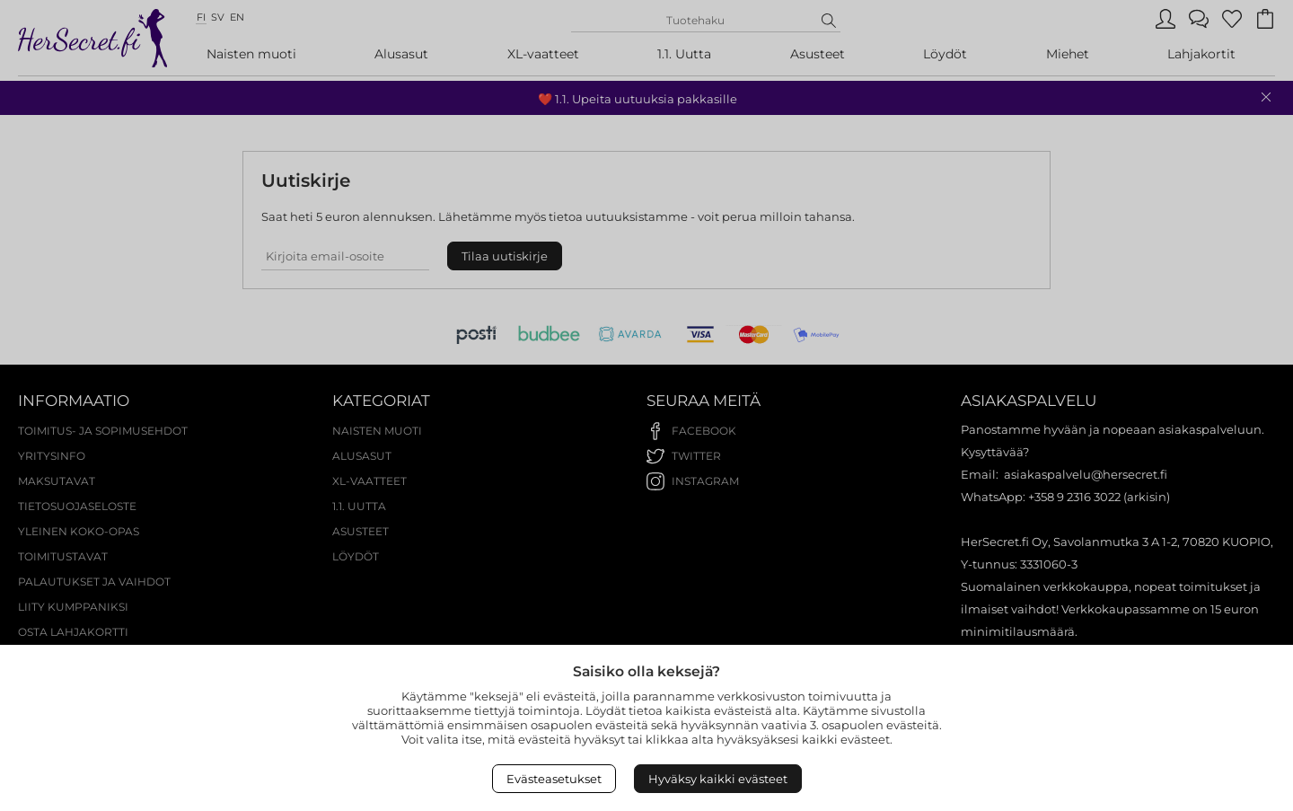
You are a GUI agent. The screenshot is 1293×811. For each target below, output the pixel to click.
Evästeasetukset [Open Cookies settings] (554, 778)
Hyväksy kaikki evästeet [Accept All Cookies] (717, 778)
